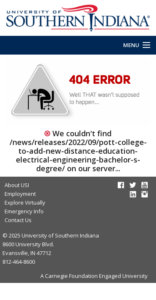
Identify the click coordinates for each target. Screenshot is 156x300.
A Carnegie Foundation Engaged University (94, 276)
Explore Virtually (25, 202)
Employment (20, 194)
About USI (17, 185)
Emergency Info (24, 211)
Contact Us (18, 220)
